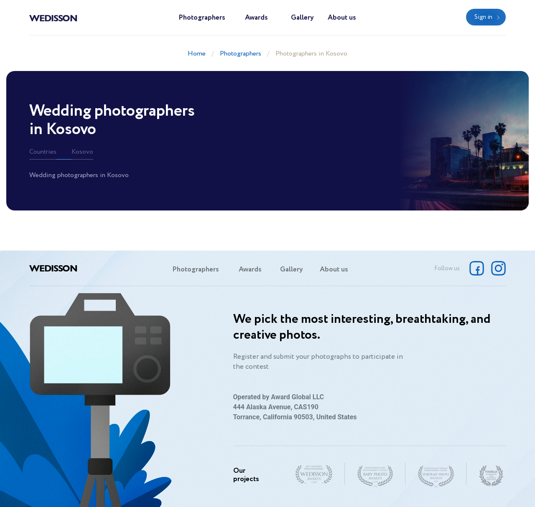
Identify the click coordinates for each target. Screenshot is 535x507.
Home (197, 53)
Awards (256, 18)
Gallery (302, 18)
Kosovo (82, 152)
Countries (42, 152)
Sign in (483, 17)
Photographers (201, 18)
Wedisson (53, 17)
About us (342, 18)
